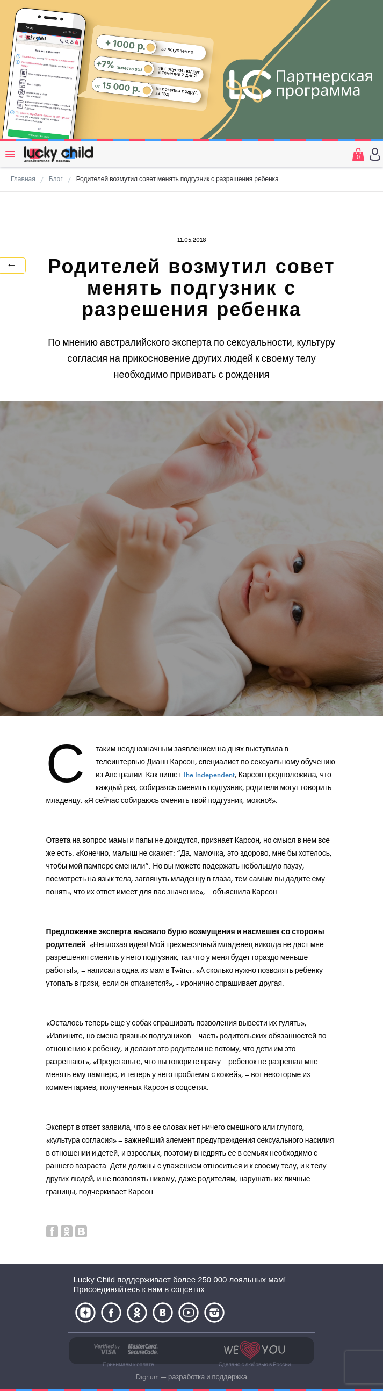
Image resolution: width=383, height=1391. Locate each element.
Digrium (147, 1377)
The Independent (209, 774)
